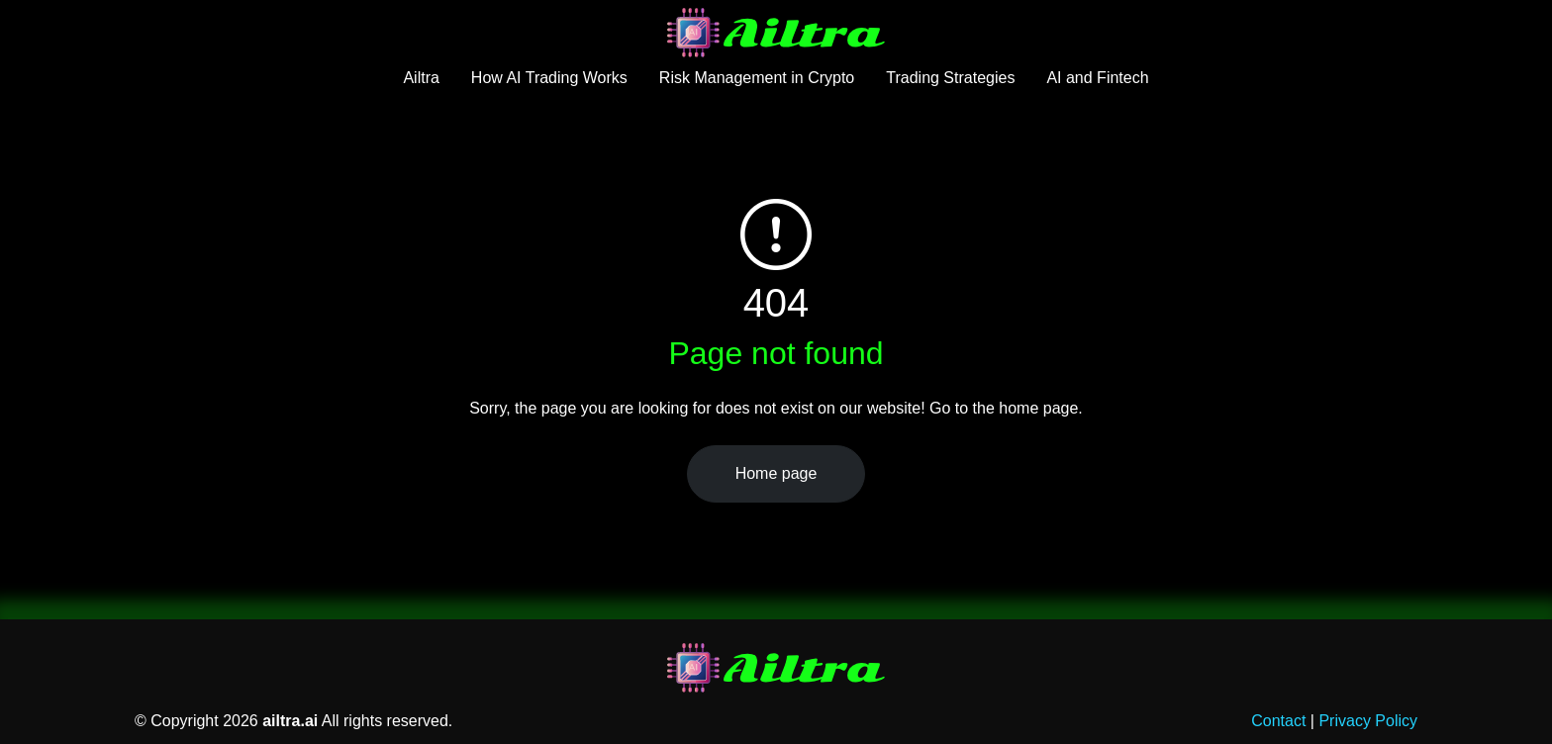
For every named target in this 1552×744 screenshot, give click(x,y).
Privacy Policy (1367, 720)
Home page (776, 473)
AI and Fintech (1097, 77)
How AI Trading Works (549, 77)
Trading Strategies (950, 77)
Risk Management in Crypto (756, 77)
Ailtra (420, 77)
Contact (1278, 720)
